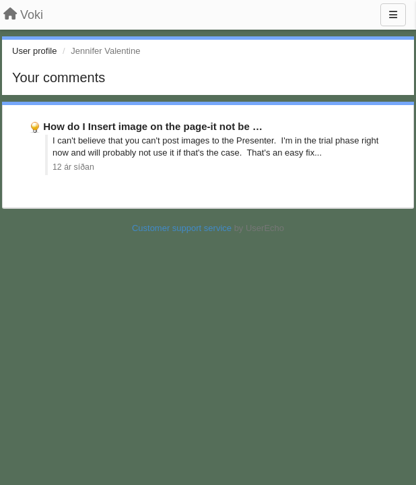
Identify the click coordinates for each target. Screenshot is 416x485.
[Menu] (393, 14)
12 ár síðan (73, 167)
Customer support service (182, 228)
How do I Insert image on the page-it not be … (153, 126)
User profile (34, 51)
